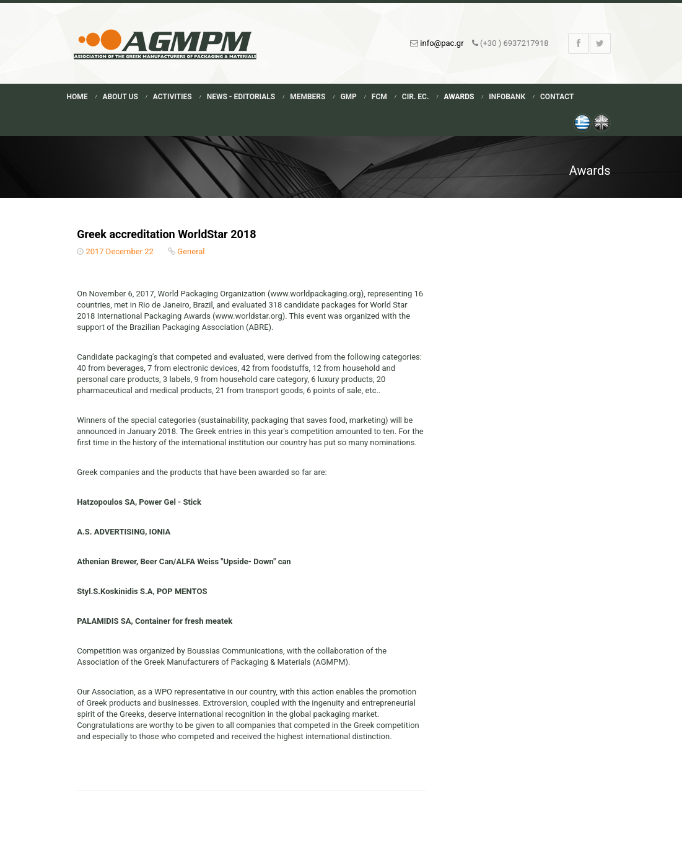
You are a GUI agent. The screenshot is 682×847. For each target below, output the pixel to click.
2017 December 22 (119, 251)
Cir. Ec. (415, 96)
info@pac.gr (441, 43)
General (190, 251)
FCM (379, 96)
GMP (348, 96)
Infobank (507, 96)
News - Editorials (241, 96)
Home (77, 96)
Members (307, 96)
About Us (120, 96)
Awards (459, 96)
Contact (557, 96)
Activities (172, 96)
